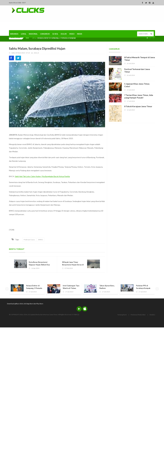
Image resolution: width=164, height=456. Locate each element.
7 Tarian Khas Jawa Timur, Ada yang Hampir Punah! (138, 96)
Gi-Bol (55, 34)
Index (79, 34)
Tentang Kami (122, 315)
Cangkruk (45, 34)
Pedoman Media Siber (138, 315)
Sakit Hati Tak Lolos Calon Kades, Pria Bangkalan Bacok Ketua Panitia (42, 176)
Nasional (33, 34)
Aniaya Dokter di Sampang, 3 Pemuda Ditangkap (56, 38)
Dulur (64, 34)
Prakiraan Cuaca (29, 240)
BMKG (40, 240)
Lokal (23, 34)
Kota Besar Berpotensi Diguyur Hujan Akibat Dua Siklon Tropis (39, 264)
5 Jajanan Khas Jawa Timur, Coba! (137, 85)
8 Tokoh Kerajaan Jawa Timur (138, 106)
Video (71, 34)
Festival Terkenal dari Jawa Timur (137, 70)
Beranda (14, 34)
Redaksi (152, 315)
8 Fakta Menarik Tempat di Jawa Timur (139, 58)
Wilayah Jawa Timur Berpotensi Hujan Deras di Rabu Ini (73, 264)
